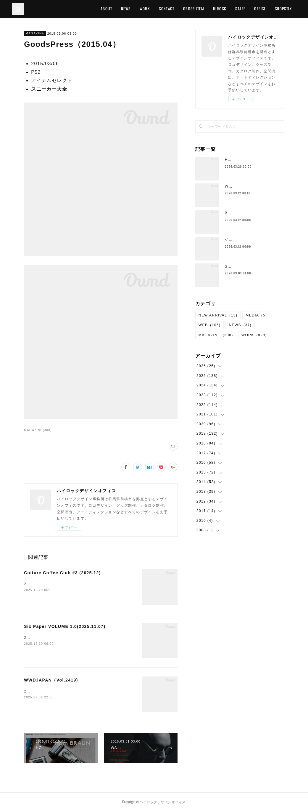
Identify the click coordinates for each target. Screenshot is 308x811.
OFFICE (260, 8)
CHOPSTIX (283, 8)
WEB (210, 325)
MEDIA (256, 315)
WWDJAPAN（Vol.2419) (51, 680)
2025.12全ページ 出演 (47, 584)
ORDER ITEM (193, 8)
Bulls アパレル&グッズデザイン (254, 213)
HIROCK (219, 8)
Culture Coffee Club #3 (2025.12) (62, 572)
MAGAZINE (34, 33)
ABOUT (106, 8)
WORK (145, 8)
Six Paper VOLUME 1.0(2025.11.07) (64, 626)
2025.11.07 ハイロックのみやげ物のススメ (64, 638)
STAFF (240, 8)
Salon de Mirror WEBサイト (251, 266)
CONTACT (166, 8)
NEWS (126, 8)
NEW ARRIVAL (218, 315)
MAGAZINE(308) (38, 430)
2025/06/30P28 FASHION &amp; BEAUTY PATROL (73, 691)
